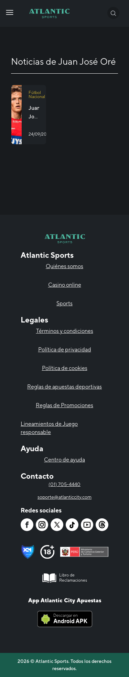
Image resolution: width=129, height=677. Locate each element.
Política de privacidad (64, 349)
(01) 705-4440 (64, 484)
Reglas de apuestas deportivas (64, 386)
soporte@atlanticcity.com (64, 497)
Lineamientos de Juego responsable (49, 428)
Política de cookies (64, 368)
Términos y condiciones (64, 331)
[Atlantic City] (9, 12)
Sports (64, 303)
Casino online (64, 285)
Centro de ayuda (64, 459)
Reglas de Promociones (64, 405)
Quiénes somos (64, 266)
